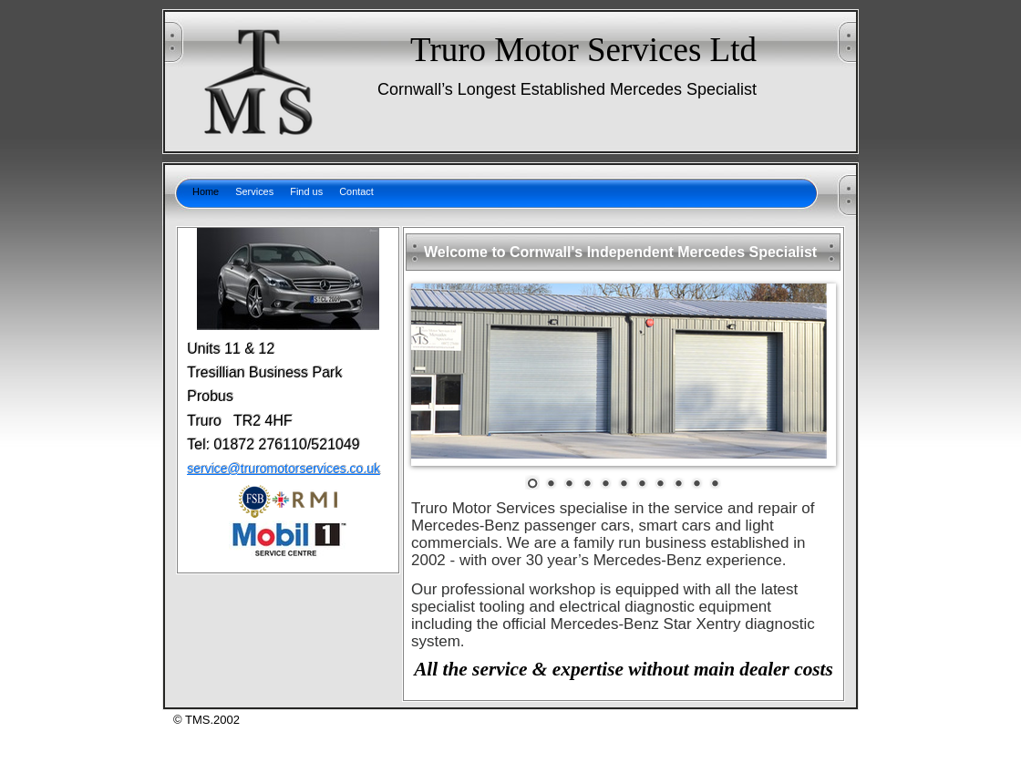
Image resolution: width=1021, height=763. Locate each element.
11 (714, 482)
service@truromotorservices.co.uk (283, 468)
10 (696, 482)
